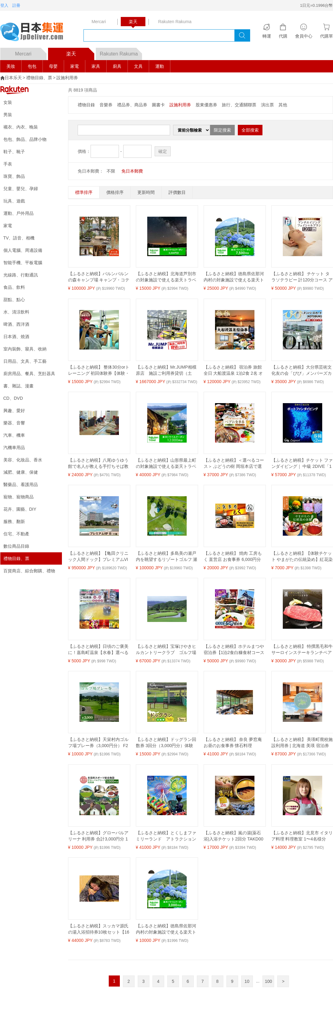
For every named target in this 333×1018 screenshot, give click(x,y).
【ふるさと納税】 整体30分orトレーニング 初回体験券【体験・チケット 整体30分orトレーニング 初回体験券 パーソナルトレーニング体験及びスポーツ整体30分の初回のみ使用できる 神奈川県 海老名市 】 (99, 370)
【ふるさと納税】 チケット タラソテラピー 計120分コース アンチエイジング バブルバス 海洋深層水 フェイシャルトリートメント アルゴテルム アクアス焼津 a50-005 (302, 277)
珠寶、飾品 (14, 176)
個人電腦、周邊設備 (22, 250)
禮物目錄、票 (39, 77)
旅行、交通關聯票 (239, 104)
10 (247, 981)
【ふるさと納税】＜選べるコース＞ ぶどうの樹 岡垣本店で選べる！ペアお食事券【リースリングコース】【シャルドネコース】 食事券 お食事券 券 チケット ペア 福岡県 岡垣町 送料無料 (234, 463)
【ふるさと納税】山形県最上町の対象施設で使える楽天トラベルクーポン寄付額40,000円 (166, 463)
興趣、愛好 (14, 410)
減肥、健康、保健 (20, 472)
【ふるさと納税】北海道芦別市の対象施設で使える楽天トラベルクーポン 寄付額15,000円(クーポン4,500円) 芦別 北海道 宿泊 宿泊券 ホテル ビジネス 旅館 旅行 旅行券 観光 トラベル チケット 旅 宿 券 (166, 277)
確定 (162, 151)
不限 (111, 171)
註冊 (16, 5)
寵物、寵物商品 (18, 496)
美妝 (10, 66)
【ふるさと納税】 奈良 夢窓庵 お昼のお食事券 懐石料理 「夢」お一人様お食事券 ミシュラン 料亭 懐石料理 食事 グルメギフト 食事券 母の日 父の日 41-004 (234, 743)
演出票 (267, 104)
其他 (282, 104)
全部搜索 (250, 130)
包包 (32, 66)
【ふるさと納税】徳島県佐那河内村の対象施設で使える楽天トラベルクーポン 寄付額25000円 (234, 277)
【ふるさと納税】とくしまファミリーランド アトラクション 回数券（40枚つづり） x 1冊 (166, 836)
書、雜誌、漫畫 (18, 385)
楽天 (80, 52)
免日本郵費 (132, 171)
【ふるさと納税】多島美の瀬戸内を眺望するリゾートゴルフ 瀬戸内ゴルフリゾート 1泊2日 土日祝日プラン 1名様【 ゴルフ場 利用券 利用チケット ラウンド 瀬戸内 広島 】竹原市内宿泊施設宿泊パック (166, 556)
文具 (138, 66)
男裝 (7, 114)
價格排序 (115, 192)
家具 (95, 66)
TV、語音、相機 (19, 237)
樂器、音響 (14, 422)
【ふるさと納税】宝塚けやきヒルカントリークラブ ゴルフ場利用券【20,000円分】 (166, 650)
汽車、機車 (14, 435)
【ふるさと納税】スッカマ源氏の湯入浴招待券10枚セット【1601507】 (98, 929)
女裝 (7, 102)
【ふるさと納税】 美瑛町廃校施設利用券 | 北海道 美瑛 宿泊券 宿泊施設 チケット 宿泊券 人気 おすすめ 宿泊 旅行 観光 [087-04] (302, 743)
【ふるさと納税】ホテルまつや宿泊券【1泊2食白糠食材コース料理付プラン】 (234, 650)
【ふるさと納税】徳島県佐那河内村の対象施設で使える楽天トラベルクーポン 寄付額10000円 (166, 929)
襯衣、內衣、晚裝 (20, 127)
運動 (159, 66)
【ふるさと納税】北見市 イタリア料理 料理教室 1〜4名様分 (302, 835)
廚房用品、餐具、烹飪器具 (29, 373)
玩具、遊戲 (14, 200)
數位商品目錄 (16, 546)
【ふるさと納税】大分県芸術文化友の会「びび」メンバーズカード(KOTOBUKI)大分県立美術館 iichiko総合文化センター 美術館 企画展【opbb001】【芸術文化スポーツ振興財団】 (301, 370)
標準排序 (83, 192)
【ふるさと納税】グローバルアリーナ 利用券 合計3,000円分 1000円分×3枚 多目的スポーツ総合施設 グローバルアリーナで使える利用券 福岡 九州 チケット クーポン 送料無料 (99, 836)
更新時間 (146, 192)
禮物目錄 (86, 104)
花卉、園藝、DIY (19, 509)
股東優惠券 (206, 104)
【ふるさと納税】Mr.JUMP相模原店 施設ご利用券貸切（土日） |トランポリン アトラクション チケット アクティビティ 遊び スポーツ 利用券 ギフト (166, 370)
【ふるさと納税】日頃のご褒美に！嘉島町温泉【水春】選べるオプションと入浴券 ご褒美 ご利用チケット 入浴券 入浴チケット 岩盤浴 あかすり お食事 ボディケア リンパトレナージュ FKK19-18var (98, 650)
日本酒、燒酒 (16, 336)
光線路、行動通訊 (20, 274)
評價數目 (177, 192)
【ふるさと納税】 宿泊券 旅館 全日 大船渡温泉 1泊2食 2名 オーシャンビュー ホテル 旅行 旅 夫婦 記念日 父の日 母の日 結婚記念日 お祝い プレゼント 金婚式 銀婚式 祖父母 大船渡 (234, 370)
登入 (4, 5)
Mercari (31, 52)
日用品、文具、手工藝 (25, 361)
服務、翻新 (14, 521)
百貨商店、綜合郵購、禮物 (29, 570)
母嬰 (53, 66)
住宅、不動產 (16, 533)
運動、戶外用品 (18, 213)
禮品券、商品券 (132, 104)
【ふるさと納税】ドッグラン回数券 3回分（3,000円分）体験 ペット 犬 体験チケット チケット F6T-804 (166, 743)
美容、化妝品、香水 (22, 459)
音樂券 (105, 104)
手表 (7, 163)
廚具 (117, 66)
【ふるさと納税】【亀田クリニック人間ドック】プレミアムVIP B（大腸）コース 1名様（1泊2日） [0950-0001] (98, 556)
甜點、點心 (14, 299)
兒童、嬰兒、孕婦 (20, 188)
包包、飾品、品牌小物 (25, 139)
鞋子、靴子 (14, 151)
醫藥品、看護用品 (20, 484)
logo (35, 32)
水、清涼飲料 (16, 311)
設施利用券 (67, 77)
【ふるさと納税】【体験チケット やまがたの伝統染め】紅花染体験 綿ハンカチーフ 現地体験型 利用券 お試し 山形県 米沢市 (302, 556)
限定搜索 (222, 130)
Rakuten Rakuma (121, 52)
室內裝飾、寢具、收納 (25, 348)
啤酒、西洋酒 (16, 324)
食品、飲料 (14, 287)
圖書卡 (158, 104)
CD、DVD (13, 398)
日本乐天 (13, 77)
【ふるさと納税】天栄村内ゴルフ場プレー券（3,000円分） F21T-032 (98, 743)
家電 (74, 66)
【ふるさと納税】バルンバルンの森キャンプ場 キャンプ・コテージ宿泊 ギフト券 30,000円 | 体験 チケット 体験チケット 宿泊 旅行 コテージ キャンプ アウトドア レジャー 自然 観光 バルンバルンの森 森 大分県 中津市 (99, 277)
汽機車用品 (14, 447)
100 (268, 981)
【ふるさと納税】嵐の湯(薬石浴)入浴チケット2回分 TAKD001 (233, 836)
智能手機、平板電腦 (22, 262)
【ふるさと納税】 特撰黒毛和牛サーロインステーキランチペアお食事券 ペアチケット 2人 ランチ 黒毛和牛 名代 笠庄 (302, 650)
